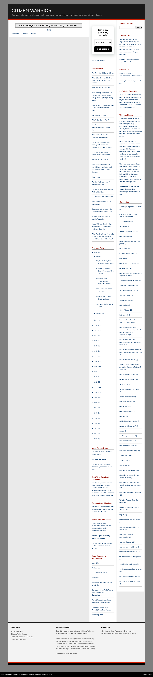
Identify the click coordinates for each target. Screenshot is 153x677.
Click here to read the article (66, 654)
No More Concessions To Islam (22, 637)
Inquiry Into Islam (17, 631)
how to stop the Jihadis (127, 360)
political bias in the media (128, 421)
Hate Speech (96, 177)
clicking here (123, 44)
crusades (122, 258)
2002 (96, 433)
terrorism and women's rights (129, 520)
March (98, 257)
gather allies (123, 305)
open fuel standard (126, 411)
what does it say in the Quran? (130, 556)
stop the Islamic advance (128, 470)
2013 (96, 377)
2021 (96, 335)
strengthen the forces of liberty (130, 492)
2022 (96, 330)
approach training (125, 236)
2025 (96, 253)
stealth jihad (123, 465)
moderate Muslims (126, 401)
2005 (96, 418)
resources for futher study (128, 450)
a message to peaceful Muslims (130, 207)
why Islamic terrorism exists (129, 576)
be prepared (123, 248)
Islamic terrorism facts (127, 396)
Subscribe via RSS (98, 60)
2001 (96, 439)
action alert (123, 226)
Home (48, 30)
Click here (102, 512)
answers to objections (127, 231)
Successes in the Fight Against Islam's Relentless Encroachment (102, 592)
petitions (122, 416)
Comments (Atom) (29, 33)
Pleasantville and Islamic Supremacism (72, 633)
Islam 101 (95, 563)
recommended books (127, 441)
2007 (96, 408)
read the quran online (127, 436)
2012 (96, 382)
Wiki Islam (95, 577)
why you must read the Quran (129, 581)
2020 (96, 341)
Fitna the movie (125, 295)
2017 (96, 356)
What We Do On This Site (101, 88)
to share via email (125, 542)
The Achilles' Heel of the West (102, 197)
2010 (96, 392)
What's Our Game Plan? (100, 120)
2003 (96, 428)
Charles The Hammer (127, 253)
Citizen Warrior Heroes (19, 634)
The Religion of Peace (99, 573)
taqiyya (123, 159)
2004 (96, 423)
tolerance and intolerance (128, 552)
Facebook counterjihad (127, 285)
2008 (96, 403)
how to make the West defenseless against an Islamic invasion (130, 342)
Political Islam (96, 568)
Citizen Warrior (32, 10)
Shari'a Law (123, 460)
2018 (96, 351)
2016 (96, 361)
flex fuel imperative (126, 300)
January (99, 313)
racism (122, 431)
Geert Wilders (124, 310)
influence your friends (127, 379)
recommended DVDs (127, 446)
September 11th (125, 455)
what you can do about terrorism (130, 569)
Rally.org (133, 42)
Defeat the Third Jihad (18, 639)
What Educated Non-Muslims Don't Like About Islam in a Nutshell (102, 80)
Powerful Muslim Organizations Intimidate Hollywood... (105, 281)
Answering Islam (97, 615)
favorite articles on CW (127, 290)
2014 (96, 371)
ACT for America (125, 221)
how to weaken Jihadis (127, 374)
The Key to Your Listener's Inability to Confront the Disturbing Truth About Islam (102, 144)
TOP (150, 674)
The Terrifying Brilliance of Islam (103, 73)
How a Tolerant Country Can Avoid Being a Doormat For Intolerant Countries (101, 226)
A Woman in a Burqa (99, 115)
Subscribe (103, 49)
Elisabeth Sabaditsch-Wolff (129, 280)
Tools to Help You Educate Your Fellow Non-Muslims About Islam (103, 107)
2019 (96, 346)
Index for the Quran (99, 459)
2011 (96, 387)
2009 (96, 397)
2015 (96, 366)
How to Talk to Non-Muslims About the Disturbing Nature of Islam (130, 367)
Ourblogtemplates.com (39, 674)
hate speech (123, 315)
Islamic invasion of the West (129, 389)
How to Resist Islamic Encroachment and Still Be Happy (101, 127)
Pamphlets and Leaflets (100, 159)
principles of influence (127, 426)
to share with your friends (128, 547)
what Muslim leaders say (128, 564)
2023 (96, 325)
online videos (124, 406)
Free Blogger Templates (11, 674)
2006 (96, 413)
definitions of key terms (127, 263)
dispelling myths (125, 268)
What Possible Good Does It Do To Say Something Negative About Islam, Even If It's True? (103, 236)
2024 (96, 320)
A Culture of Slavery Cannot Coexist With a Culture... (104, 271)
